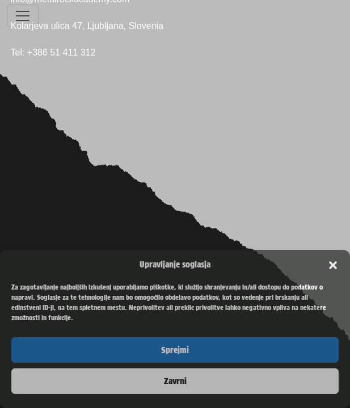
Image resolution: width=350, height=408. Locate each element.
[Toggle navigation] (23, 16)
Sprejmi (175, 350)
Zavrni (175, 381)
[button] (333, 264)
